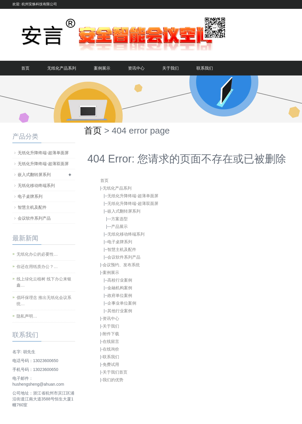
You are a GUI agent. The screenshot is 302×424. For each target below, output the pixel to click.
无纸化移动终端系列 (126, 234)
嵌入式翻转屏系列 (123, 211)
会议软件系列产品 (123, 257)
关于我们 (170, 68)
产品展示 (119, 226)
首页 (25, 68)
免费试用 (111, 364)
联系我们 (204, 68)
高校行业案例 (119, 280)
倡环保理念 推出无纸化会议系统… (44, 300)
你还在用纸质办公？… (37, 266)
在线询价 (111, 349)
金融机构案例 (119, 287)
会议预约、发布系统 (121, 264)
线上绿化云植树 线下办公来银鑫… (44, 282)
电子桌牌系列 (119, 241)
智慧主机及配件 (121, 249)
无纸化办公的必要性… (37, 254)
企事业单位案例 (121, 303)
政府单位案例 (119, 295)
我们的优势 (113, 379)
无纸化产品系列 (61, 68)
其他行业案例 (119, 310)
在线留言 (111, 341)
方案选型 (119, 218)
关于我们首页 (115, 372)
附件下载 (111, 333)
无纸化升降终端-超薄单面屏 (132, 195)
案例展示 (102, 68)
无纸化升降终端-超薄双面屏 (132, 203)
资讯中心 (136, 68)
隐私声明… (27, 316)
